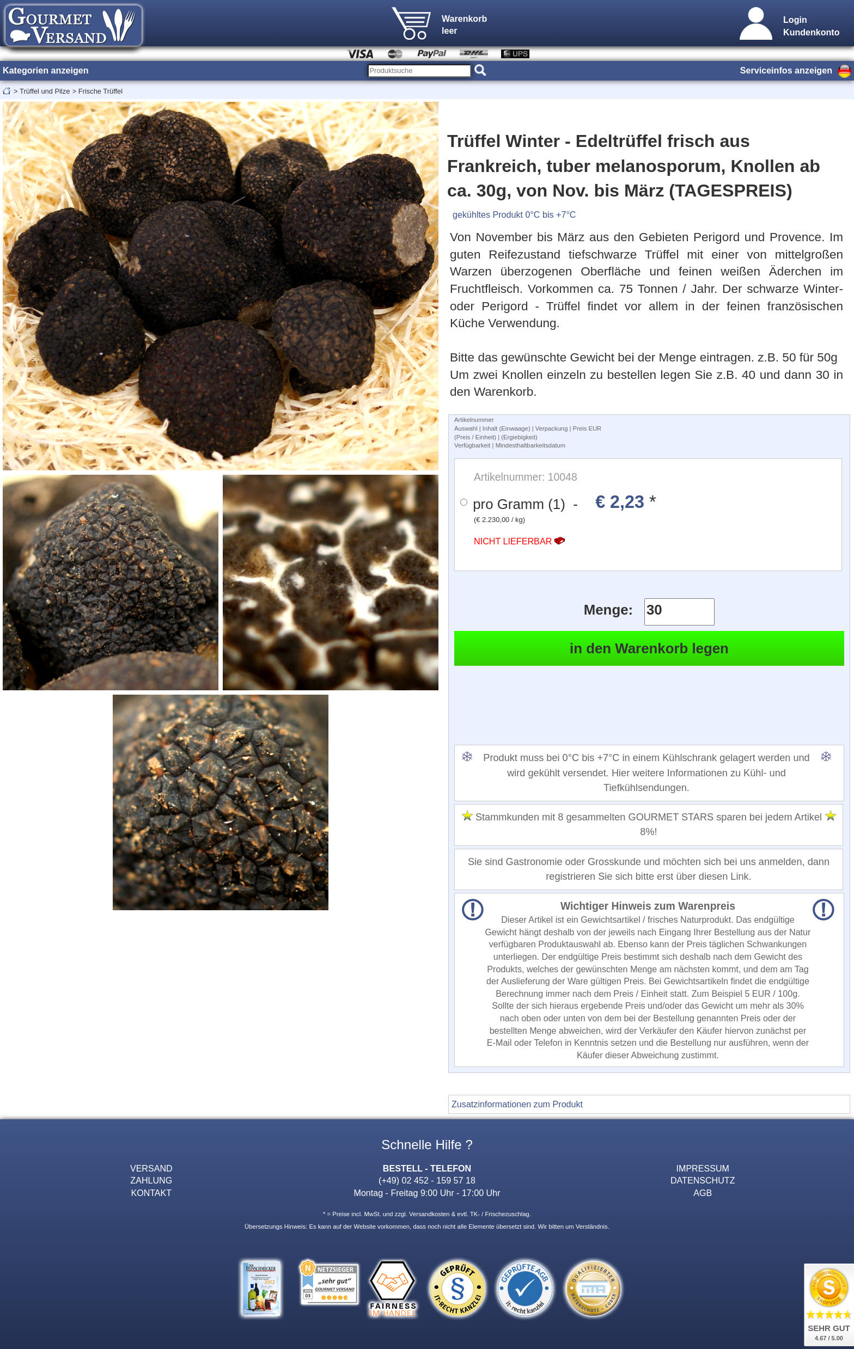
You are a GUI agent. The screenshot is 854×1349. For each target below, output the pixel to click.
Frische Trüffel (100, 91)
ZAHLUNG (151, 1180)
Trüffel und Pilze (45, 91)
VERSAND (151, 1168)
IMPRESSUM (702, 1168)
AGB (702, 1193)
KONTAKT (151, 1193)
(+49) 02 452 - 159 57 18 (427, 1180)
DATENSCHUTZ (702, 1180)
